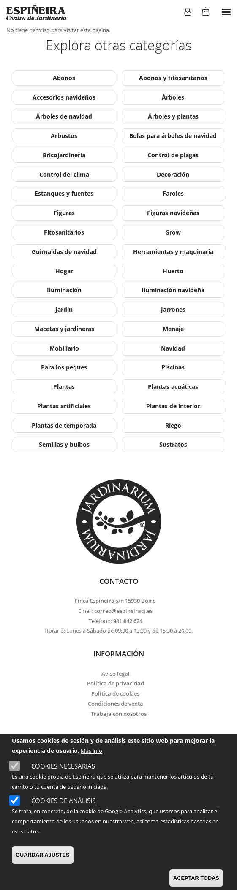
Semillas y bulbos (64, 444)
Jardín (64, 309)
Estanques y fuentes (64, 193)
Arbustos (64, 136)
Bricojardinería (64, 155)
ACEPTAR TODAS (196, 878)
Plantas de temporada (64, 425)
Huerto (173, 271)
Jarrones (173, 309)
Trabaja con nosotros (119, 713)
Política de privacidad (115, 683)
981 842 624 (127, 621)
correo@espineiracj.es (123, 611)
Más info (91, 751)
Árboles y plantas (173, 116)
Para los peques (64, 367)
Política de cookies (115, 693)
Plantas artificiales (64, 406)
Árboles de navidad (64, 116)
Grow (173, 232)
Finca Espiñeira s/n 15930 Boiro (115, 600)
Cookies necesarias (63, 766)
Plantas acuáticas (173, 387)
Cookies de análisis (63, 800)
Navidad (173, 348)
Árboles (173, 97)
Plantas (64, 387)
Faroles (173, 193)
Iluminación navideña (173, 290)
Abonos (64, 78)
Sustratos (173, 444)
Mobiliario (64, 348)
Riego (173, 425)
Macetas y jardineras (64, 329)
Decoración (173, 174)
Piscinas (173, 367)
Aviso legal (115, 673)
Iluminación (64, 290)
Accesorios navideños (64, 97)
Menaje (173, 329)
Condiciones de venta (115, 703)
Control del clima (64, 174)
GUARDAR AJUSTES (43, 855)
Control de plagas (173, 155)
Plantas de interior (173, 406)
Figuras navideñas (173, 213)
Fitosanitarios (64, 232)
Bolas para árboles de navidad (173, 136)
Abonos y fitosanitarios (173, 78)
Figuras (64, 213)
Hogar (64, 271)
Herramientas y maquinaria (173, 252)
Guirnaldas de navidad (64, 252)
